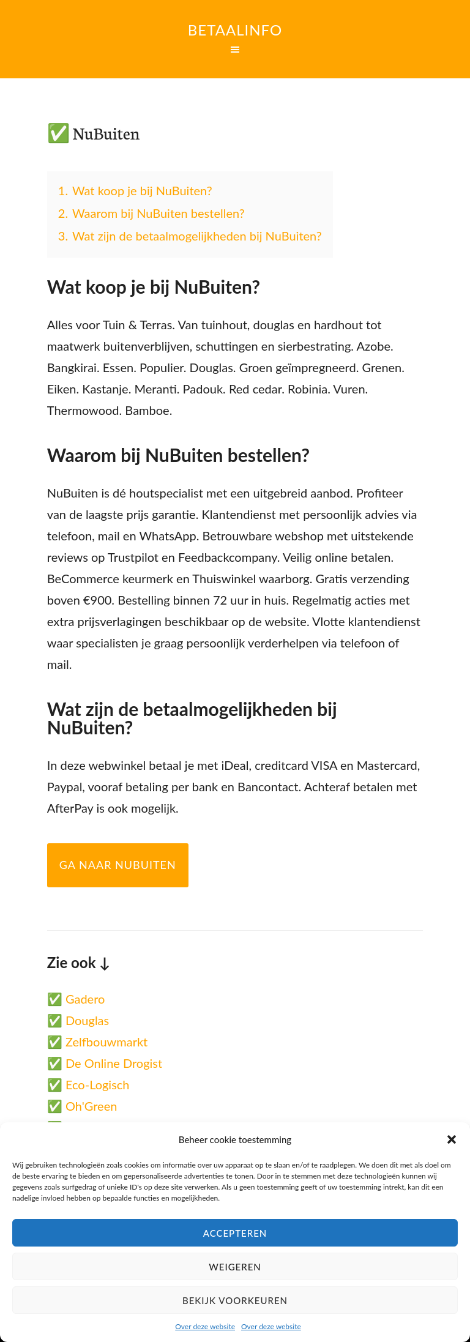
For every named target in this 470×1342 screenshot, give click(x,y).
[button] (452, 1139)
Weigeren (235, 1266)
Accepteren (235, 1233)
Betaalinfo (235, 30)
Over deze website (205, 1326)
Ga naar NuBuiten (117, 864)
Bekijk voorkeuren (235, 1300)
